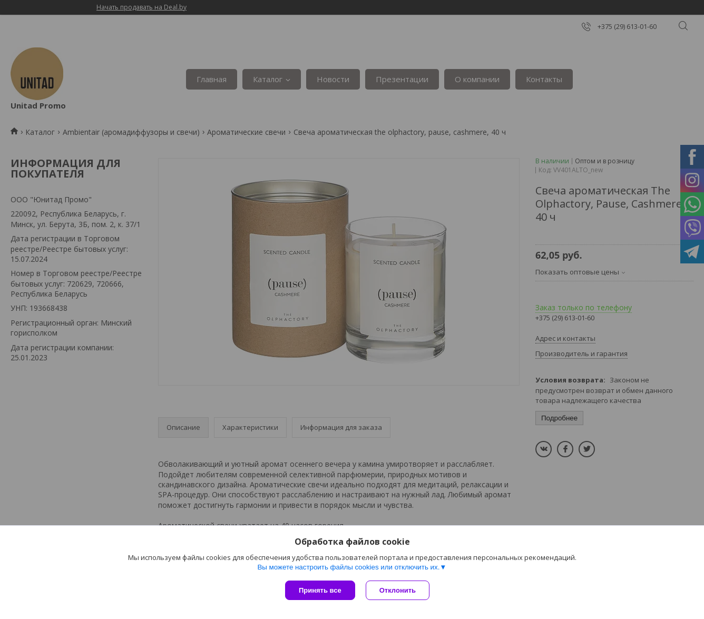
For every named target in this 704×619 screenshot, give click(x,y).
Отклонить (397, 590)
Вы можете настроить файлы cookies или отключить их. (348, 567)
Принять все (320, 590)
